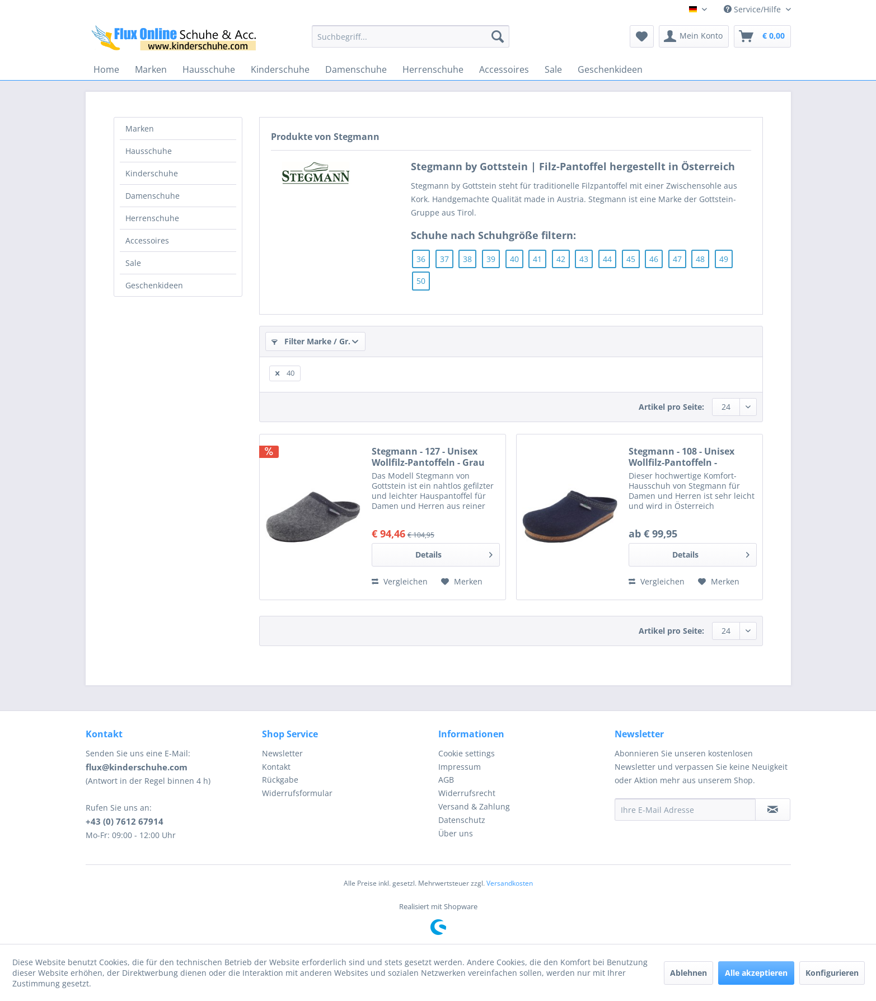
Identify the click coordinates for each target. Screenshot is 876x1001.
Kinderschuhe (151, 173)
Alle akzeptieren (756, 972)
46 (653, 259)
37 (444, 259)
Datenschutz (461, 820)
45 (630, 259)
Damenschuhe (152, 195)
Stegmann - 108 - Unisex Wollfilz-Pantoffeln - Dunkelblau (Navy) (681, 457)
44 (607, 259)
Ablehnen (688, 972)
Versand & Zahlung (474, 806)
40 (514, 259)
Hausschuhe (148, 151)
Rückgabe (280, 779)
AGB (446, 779)
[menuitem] (410, 36)
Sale (133, 263)
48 (700, 259)
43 (583, 259)
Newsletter (282, 753)
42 (560, 259)
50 (420, 280)
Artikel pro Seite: (671, 406)
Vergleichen (400, 581)
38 (467, 259)
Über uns (455, 833)
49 (723, 259)
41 (537, 259)
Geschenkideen (154, 285)
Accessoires (147, 240)
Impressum (459, 766)
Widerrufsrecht (466, 793)
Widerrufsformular (297, 793)
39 (490, 259)
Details (454, 553)
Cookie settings (466, 753)
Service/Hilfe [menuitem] (753, 9)
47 (677, 259)
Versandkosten (509, 883)
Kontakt (276, 766)
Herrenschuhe (152, 218)
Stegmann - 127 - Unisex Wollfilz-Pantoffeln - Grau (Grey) (428, 457)
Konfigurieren (832, 972)
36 (420, 259)
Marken (139, 128)
